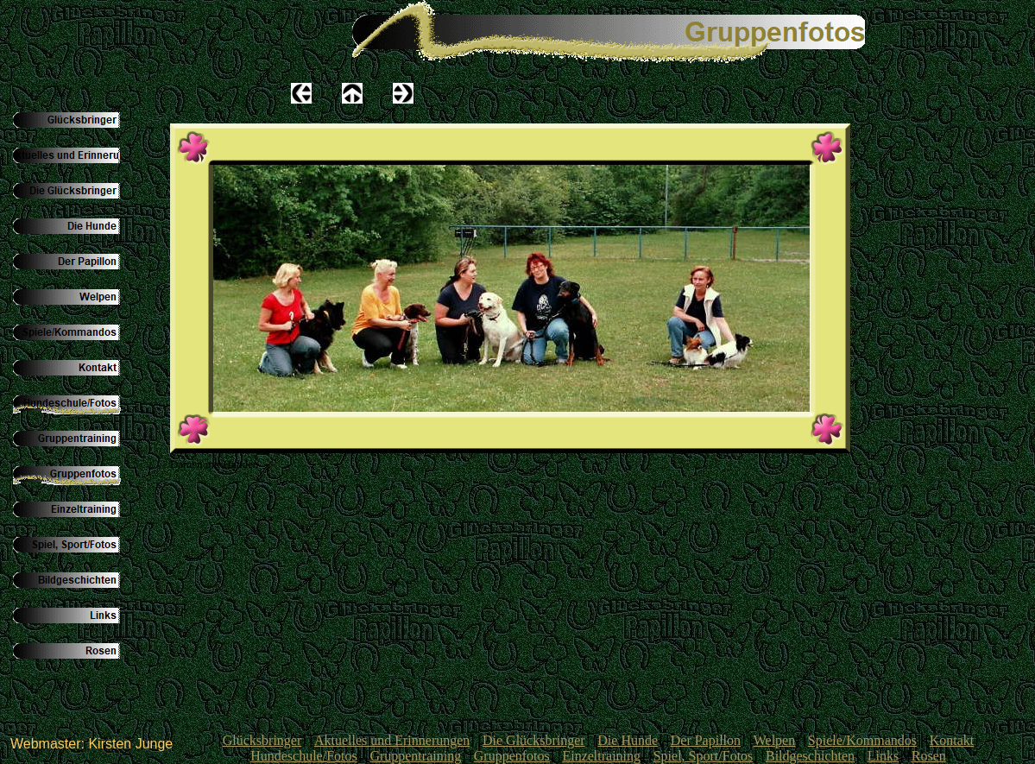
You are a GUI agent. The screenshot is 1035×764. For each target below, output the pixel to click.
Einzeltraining (601, 755)
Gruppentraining (415, 755)
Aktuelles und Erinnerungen (392, 740)
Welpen (774, 740)
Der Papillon (706, 740)
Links (883, 755)
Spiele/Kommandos (862, 740)
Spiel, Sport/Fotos (703, 755)
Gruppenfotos (512, 755)
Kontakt (952, 740)
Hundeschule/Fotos (303, 755)
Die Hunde (627, 740)
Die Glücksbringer (534, 740)
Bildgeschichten (810, 755)
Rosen (929, 755)
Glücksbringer (262, 740)
